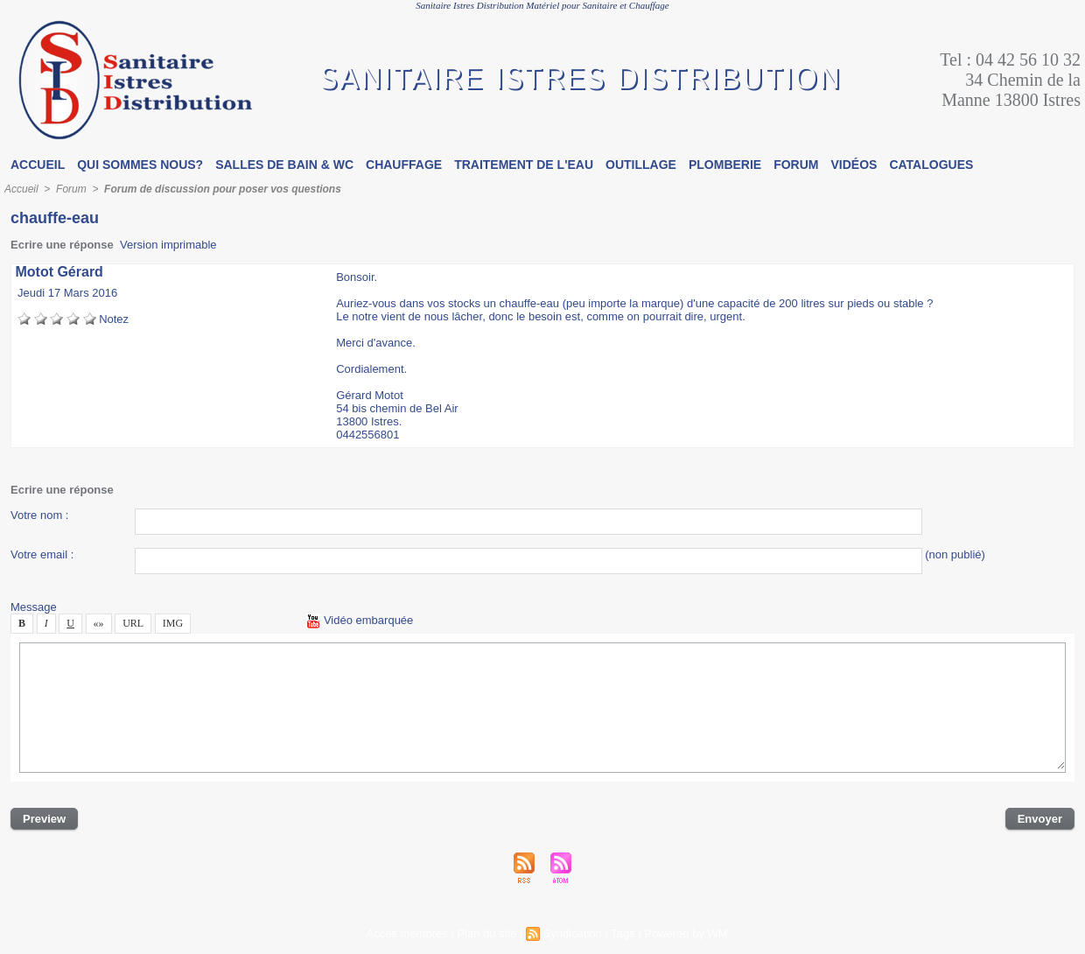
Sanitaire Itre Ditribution (580, 80)
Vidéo (854, 165)
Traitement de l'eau (523, 165)
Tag (622, 933)
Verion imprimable (168, 244)
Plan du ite (486, 933)
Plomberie (725, 165)
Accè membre (407, 933)
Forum (796, 165)
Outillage (641, 165)
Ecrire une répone (62, 244)
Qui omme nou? (140, 165)
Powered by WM (685, 933)
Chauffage (404, 165)
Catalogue (931, 165)
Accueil (37, 165)
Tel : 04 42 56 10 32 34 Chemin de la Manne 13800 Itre (1010, 79)
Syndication (572, 933)
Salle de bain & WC (284, 165)
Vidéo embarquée (359, 620)
